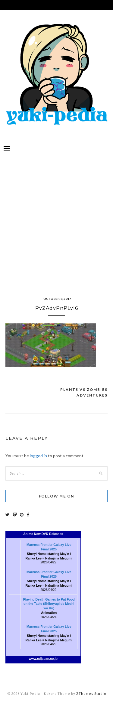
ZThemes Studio (91, 693)
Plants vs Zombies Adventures (84, 392)
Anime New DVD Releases (43, 534)
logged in (38, 455)
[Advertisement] (56, 218)
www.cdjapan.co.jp (43, 658)
